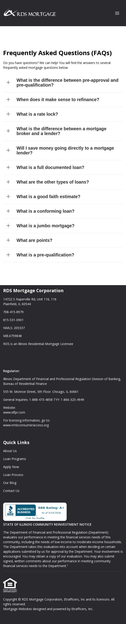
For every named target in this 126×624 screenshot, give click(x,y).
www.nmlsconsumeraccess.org (26, 425)
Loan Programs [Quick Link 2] (14, 459)
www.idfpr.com (14, 412)
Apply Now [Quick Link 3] (11, 467)
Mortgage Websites (18, 609)
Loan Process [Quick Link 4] (13, 475)
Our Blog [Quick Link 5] (9, 483)
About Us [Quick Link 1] (10, 451)
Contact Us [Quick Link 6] (11, 490)
